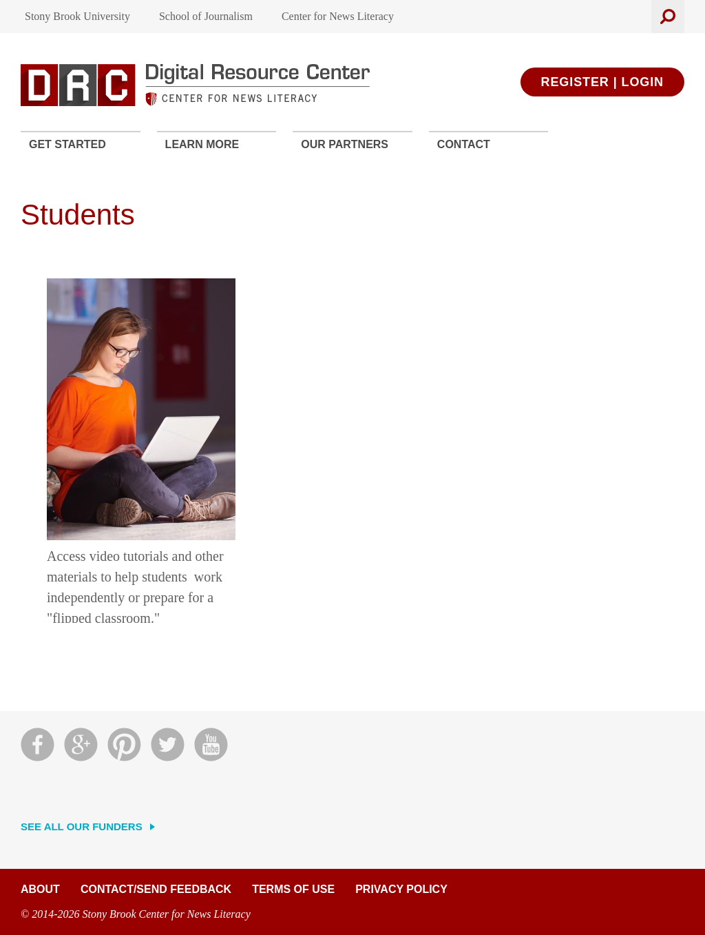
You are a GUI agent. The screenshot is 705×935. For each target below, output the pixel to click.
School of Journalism (206, 16)
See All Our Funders (82, 826)
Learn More (202, 144)
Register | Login (602, 82)
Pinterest (124, 744)
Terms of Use (293, 889)
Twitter (168, 744)
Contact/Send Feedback (156, 889)
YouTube (211, 744)
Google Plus (81, 744)
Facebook (37, 744)
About (40, 889)
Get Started (67, 144)
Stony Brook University (77, 16)
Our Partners (344, 144)
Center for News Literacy (338, 16)
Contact (463, 144)
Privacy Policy (401, 889)
